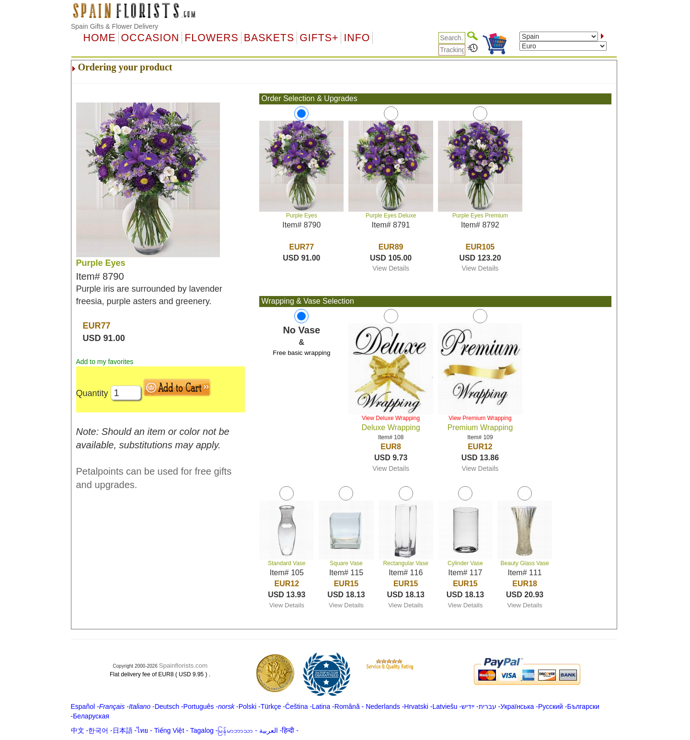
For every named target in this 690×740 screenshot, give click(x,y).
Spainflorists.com (183, 665)
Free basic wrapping (301, 352)
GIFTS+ (318, 38)
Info (357, 38)
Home (99, 38)
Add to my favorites (105, 361)
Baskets (269, 38)
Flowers (211, 38)
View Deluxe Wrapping (391, 418)
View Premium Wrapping (480, 418)
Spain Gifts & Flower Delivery (114, 26)
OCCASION (150, 38)
